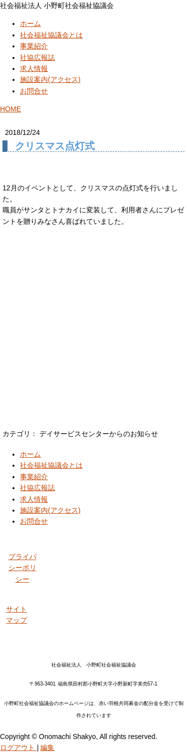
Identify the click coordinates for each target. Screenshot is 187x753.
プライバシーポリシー (22, 568)
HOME (10, 109)
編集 (47, 748)
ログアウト (18, 748)
